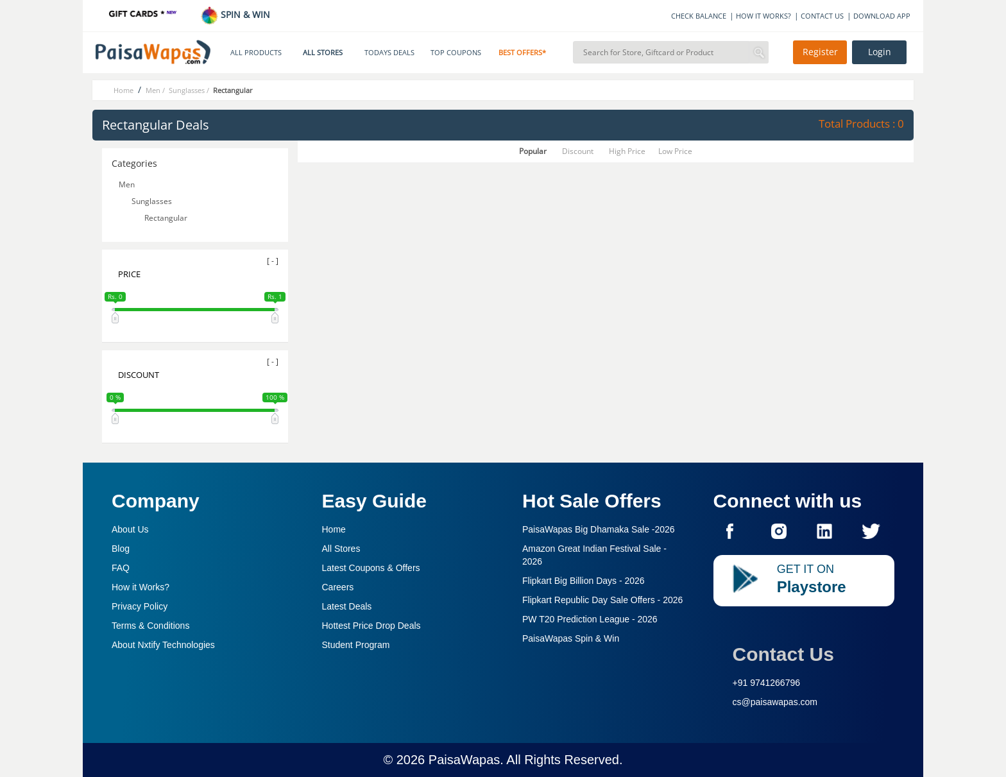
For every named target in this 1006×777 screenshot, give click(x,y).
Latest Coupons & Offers (371, 568)
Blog (121, 548)
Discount (577, 151)
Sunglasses (152, 201)
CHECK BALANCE (698, 16)
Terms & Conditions (150, 625)
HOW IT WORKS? (763, 16)
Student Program (356, 645)
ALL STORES (323, 52)
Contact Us (783, 654)
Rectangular (165, 217)
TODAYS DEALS (389, 52)
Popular (533, 151)
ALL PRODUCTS (256, 52)
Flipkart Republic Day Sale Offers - (602, 600)
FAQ (121, 568)
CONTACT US (822, 16)
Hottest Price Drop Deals (371, 625)
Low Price (675, 151)
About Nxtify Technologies (163, 645)
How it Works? (140, 587)
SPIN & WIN (235, 14)
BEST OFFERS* (522, 52)
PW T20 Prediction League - (590, 619)
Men (127, 184)
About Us (130, 529)
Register (820, 52)
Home (334, 529)
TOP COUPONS (456, 52)
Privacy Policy (139, 606)
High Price (627, 151)
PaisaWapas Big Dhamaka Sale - (598, 529)
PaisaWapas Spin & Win (570, 638)
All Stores (341, 548)
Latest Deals (347, 606)
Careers (338, 587)
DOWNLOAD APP (881, 16)
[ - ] (272, 260)
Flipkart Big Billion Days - (583, 581)
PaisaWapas (464, 760)
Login (879, 52)
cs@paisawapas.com (775, 702)
